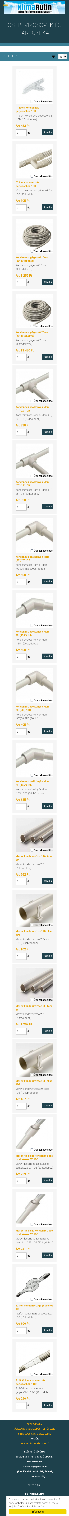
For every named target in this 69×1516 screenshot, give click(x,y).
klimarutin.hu (34, 7)
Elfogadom (38, 1511)
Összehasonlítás (42, 101)
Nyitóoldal (34, 1485)
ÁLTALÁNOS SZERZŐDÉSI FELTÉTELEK (34, 1429)
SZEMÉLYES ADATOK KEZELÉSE (34, 1434)
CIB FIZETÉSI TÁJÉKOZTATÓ (34, 1443)
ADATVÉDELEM (35, 1424)
